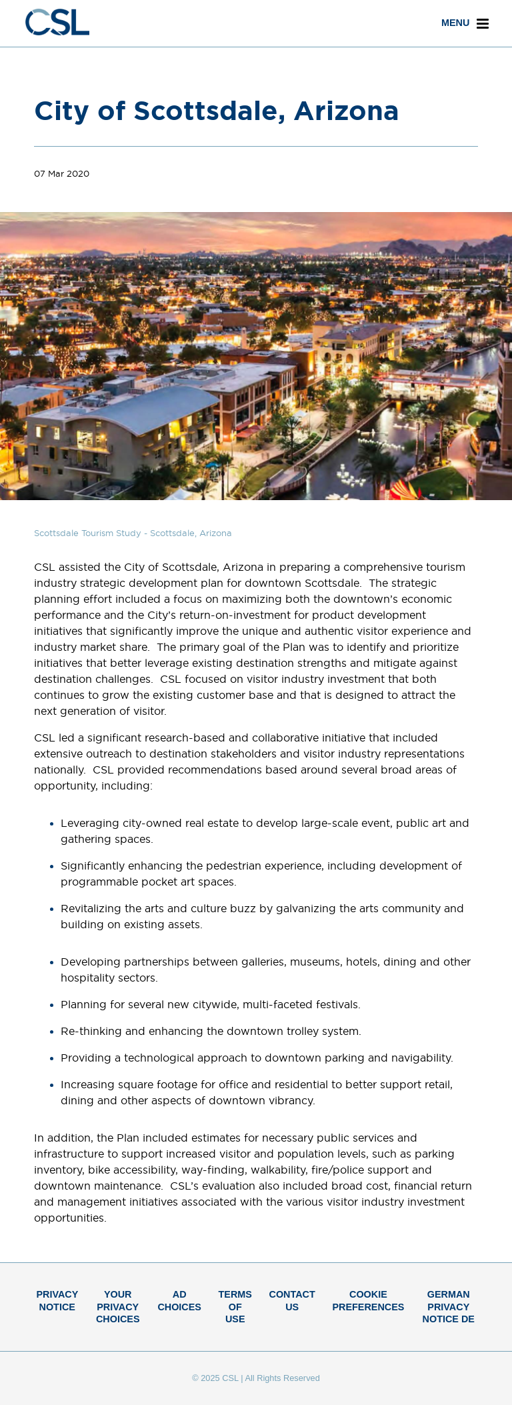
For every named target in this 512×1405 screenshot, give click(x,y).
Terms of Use (235, 1306)
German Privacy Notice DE (449, 1306)
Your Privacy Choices (118, 1306)
